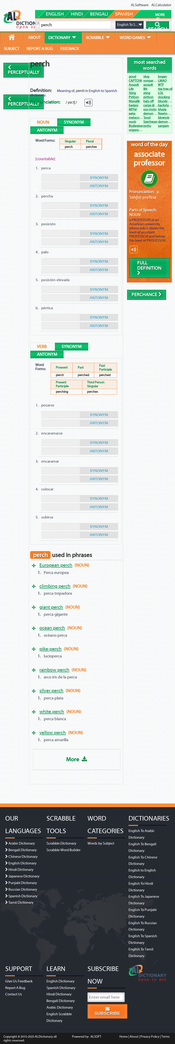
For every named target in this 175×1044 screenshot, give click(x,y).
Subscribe (107, 1011)
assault (148, 85)
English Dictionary (22, 863)
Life (131, 89)
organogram (137, 130)
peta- (132, 113)
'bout (147, 118)
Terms (165, 1037)
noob (132, 122)
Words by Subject (101, 843)
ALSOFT (95, 1037)
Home (123, 1037)
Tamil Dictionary (20, 902)
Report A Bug (15, 988)
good (132, 76)
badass (133, 105)
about (34, 37)
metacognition (139, 118)
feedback (69, 48)
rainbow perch (54, 669)
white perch (51, 711)
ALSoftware (140, 5)
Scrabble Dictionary (61, 843)
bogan (162, 76)
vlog (146, 76)
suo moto (150, 109)
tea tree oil (165, 89)
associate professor (149, 158)
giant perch (51, 607)
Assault (134, 85)
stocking (164, 97)
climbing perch (54, 586)
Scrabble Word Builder (63, 850)
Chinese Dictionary (23, 857)
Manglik (134, 101)
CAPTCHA (135, 81)
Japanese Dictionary (23, 876)
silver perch (51, 690)
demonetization (154, 113)
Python (134, 97)
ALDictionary (44, 1037)
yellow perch (52, 732)
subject (11, 48)
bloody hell (165, 101)
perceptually (23, 70)
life (145, 89)
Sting (132, 93)
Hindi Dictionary (20, 870)
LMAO (162, 81)
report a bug (40, 48)
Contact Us (13, 994)
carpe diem (151, 105)
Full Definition (149, 268)
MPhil (132, 109)
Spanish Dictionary (22, 896)
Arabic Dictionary (21, 843)
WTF (161, 85)
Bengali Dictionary (22, 850)
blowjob (163, 118)
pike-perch (50, 649)
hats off (148, 101)
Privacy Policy (149, 1037)
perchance (146, 294)
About (134, 1037)
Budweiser (136, 126)
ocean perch (52, 628)
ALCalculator (161, 5)
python (148, 97)
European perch (55, 565)
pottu (147, 126)
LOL (160, 93)
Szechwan (150, 122)
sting (146, 93)
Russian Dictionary (22, 889)
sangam (163, 126)
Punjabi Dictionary (22, 883)
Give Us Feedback (19, 981)
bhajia (162, 109)
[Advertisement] (85, 72)
